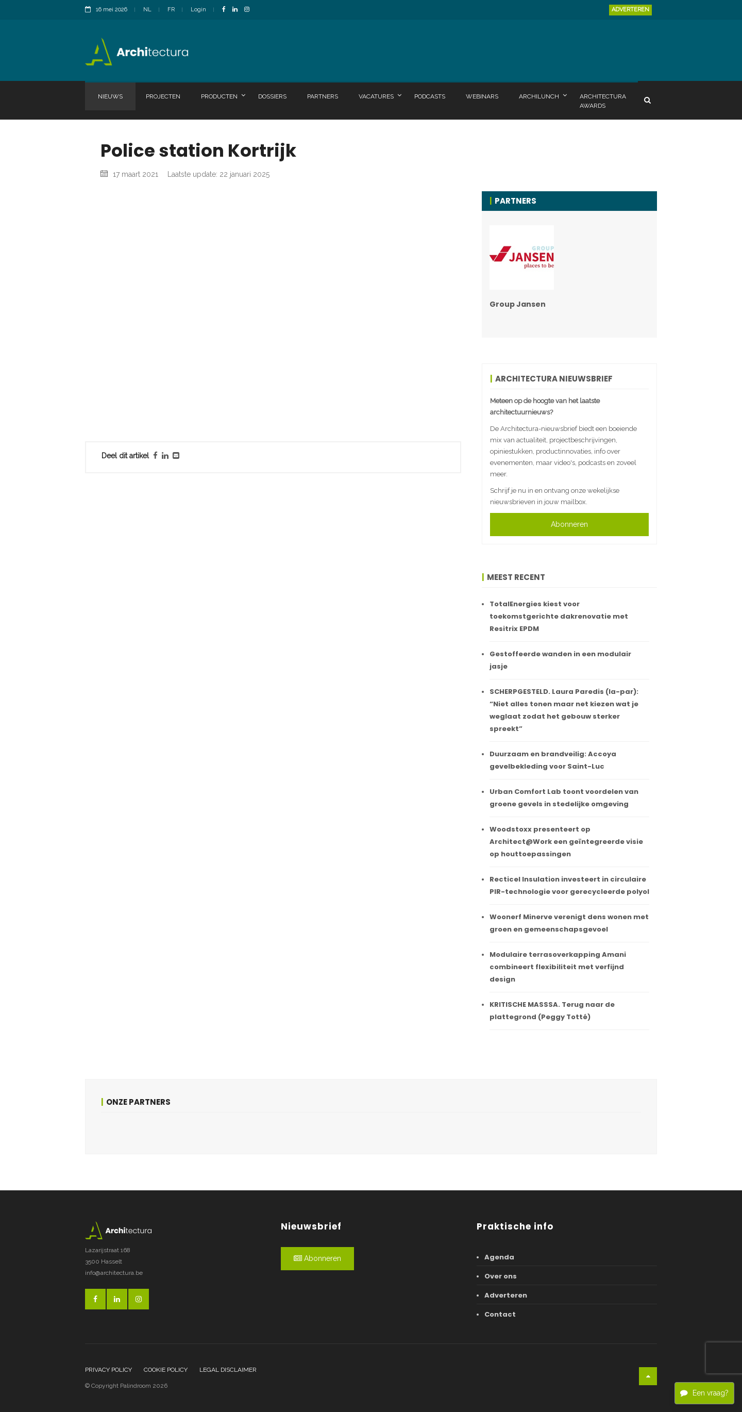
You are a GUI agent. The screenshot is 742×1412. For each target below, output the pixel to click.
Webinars (482, 96)
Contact (500, 1314)
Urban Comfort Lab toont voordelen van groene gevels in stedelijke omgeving (564, 798)
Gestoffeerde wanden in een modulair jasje (560, 660)
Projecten (163, 96)
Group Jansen (518, 304)
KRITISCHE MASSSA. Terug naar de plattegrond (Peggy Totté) (552, 1011)
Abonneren (569, 524)
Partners (322, 96)
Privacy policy (108, 1369)
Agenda (499, 1257)
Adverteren (630, 9)
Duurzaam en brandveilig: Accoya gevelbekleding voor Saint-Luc (553, 760)
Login (198, 9)
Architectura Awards (603, 101)
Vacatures (380, 96)
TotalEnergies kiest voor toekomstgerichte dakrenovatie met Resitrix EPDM (559, 616)
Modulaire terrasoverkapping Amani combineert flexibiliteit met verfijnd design (558, 967)
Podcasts (429, 96)
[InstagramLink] (249, 10)
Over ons (500, 1276)
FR (171, 9)
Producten (223, 96)
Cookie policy (166, 1369)
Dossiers (272, 96)
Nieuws (110, 96)
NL (147, 9)
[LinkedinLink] (237, 10)
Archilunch (543, 96)
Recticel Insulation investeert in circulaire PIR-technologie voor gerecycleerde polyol (569, 885)
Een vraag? (704, 1393)
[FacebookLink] (226, 10)
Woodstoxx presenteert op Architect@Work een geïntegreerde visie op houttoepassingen (566, 841)
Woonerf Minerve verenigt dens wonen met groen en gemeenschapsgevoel (569, 923)
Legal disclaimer (228, 1369)
